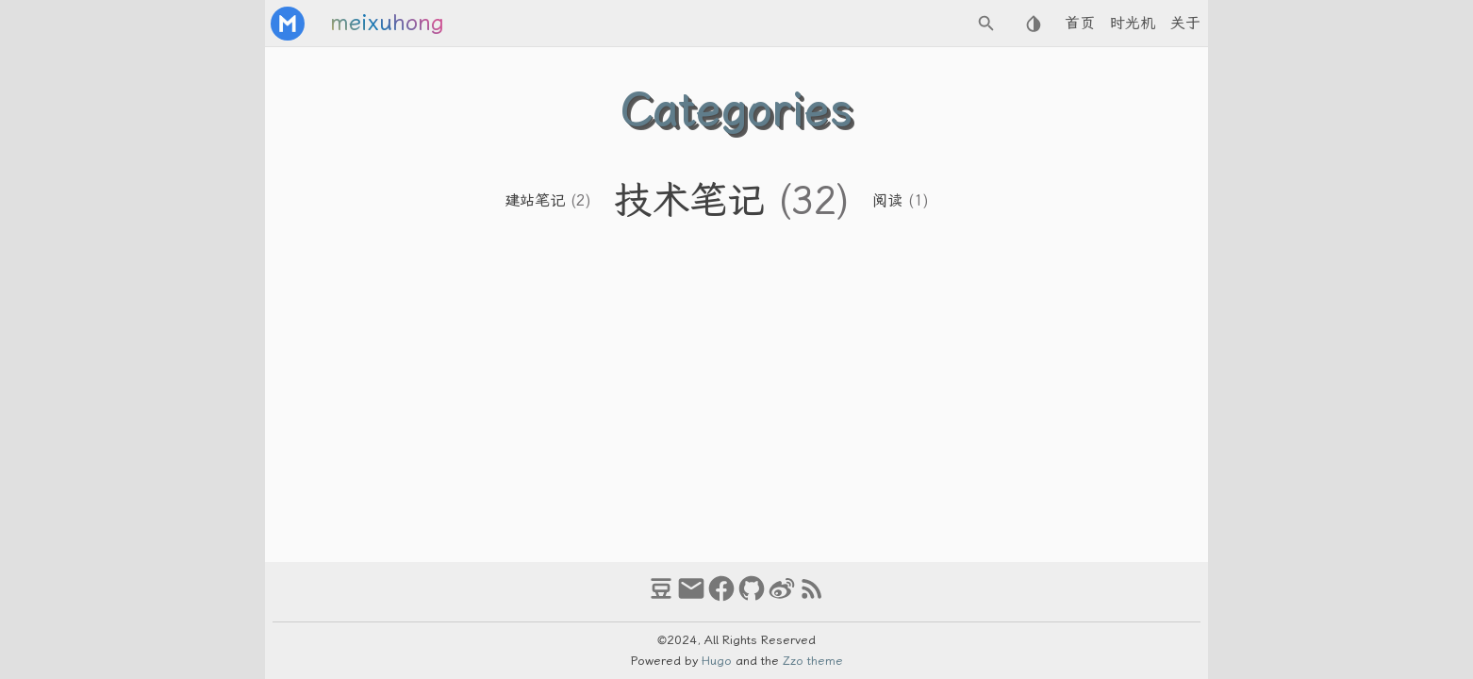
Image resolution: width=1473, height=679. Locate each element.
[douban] (661, 597)
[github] (751, 597)
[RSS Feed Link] (812, 597)
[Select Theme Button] (1033, 23)
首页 (1080, 23)
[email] (691, 597)
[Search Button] (986, 23)
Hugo (717, 661)
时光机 (1132, 23)
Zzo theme (813, 661)
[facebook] (721, 597)
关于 (1185, 23)
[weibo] (782, 597)
